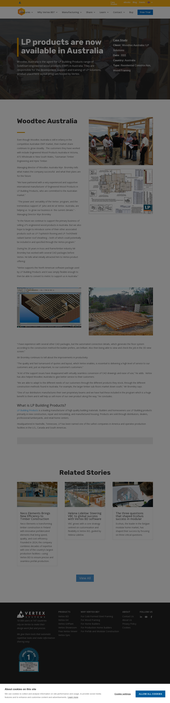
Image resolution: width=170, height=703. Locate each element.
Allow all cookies (150, 693)
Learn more (73, 697)
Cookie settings (122, 693)
